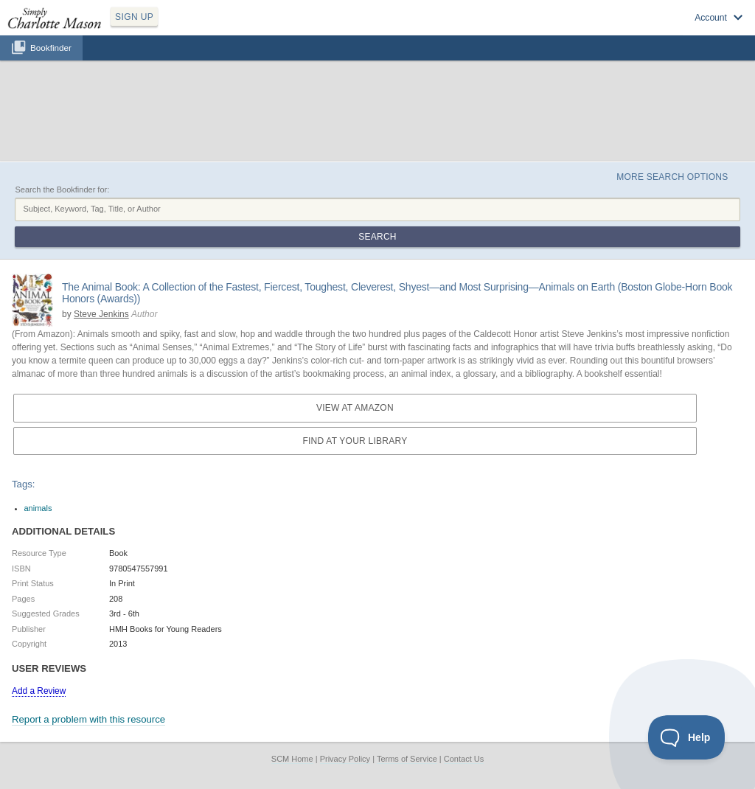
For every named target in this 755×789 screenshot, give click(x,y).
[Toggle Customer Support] (687, 737)
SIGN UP (134, 17)
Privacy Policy (345, 758)
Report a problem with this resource (88, 719)
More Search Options (672, 177)
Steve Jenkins (101, 314)
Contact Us (464, 758)
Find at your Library (354, 441)
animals (38, 508)
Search (377, 237)
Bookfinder (51, 47)
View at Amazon (355, 408)
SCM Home (292, 758)
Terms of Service (407, 758)
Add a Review (39, 691)
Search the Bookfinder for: (62, 189)
